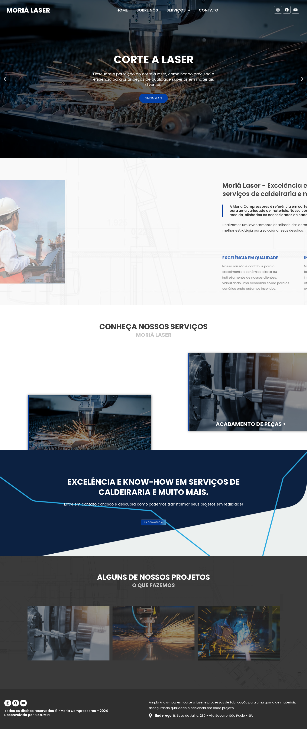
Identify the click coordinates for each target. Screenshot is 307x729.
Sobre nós (147, 10)
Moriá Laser (28, 10)
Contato (208, 10)
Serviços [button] (178, 10)
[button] (151, 155)
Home (122, 10)
